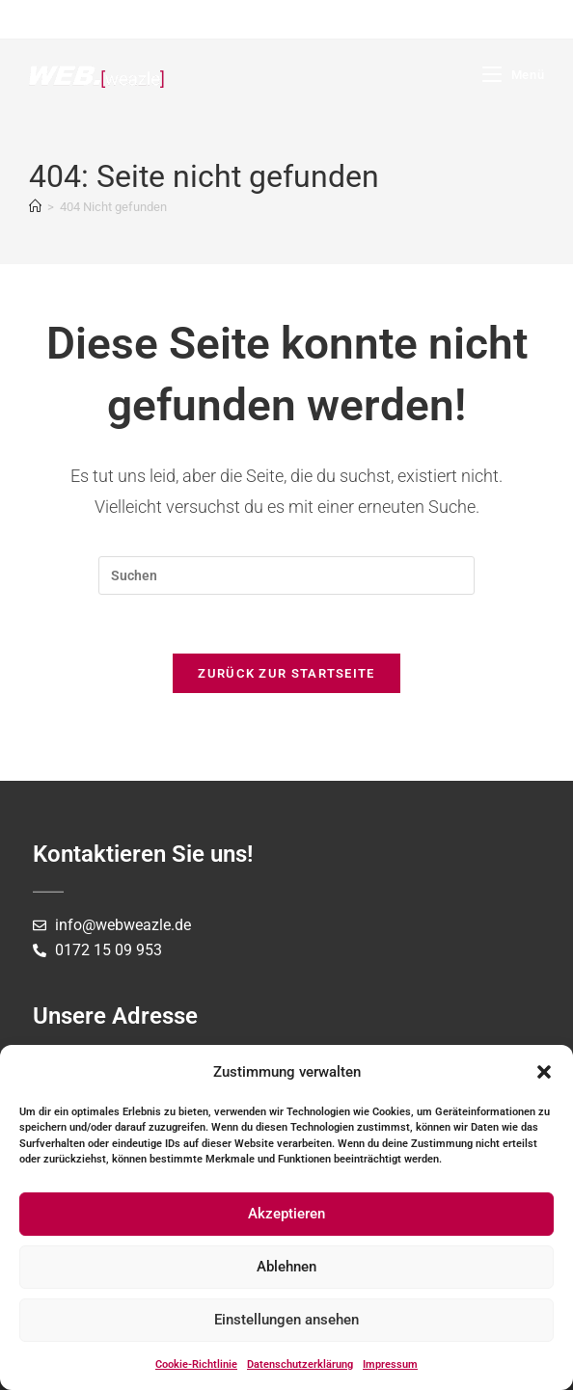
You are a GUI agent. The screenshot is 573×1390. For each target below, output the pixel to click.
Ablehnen (286, 1266)
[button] (544, 1072)
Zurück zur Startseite (286, 673)
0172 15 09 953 (108, 950)
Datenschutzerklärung (300, 1364)
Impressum (390, 1364)
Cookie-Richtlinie (196, 1364)
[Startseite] (35, 207)
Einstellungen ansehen (286, 1319)
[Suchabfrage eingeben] (286, 575)
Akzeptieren (286, 1213)
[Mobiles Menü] (513, 74)
